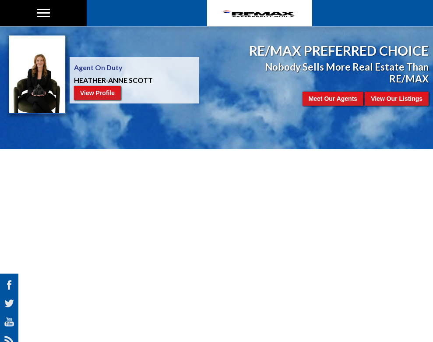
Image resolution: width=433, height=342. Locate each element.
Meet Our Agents (333, 98)
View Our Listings (396, 98)
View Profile (97, 92)
